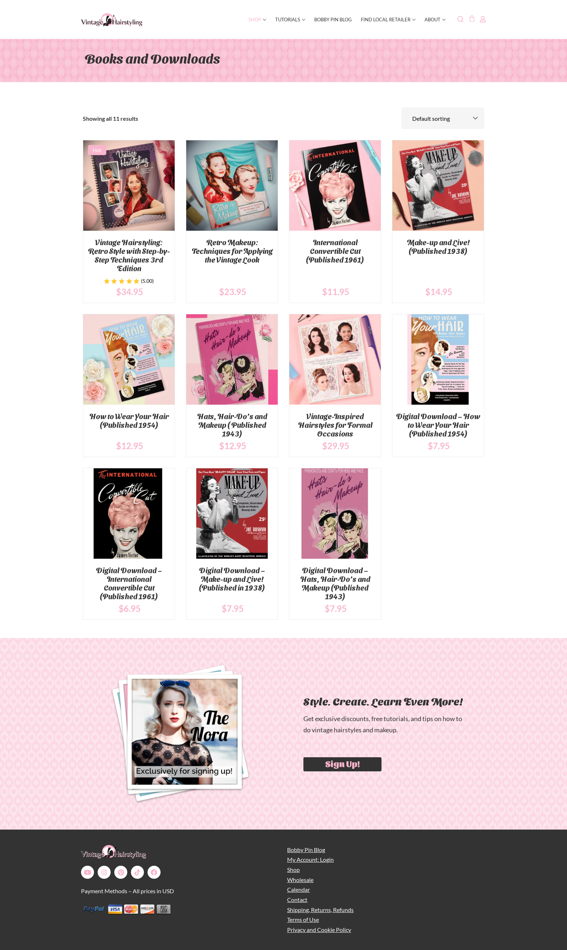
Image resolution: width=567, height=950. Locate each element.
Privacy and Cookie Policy (319, 929)
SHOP (257, 19)
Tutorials (290, 19)
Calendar (298, 889)
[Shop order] (442, 118)
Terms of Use (303, 919)
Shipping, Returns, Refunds (320, 909)
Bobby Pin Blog (333, 19)
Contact (297, 899)
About (435, 19)
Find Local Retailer (388, 19)
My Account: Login (310, 859)
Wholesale (300, 879)
